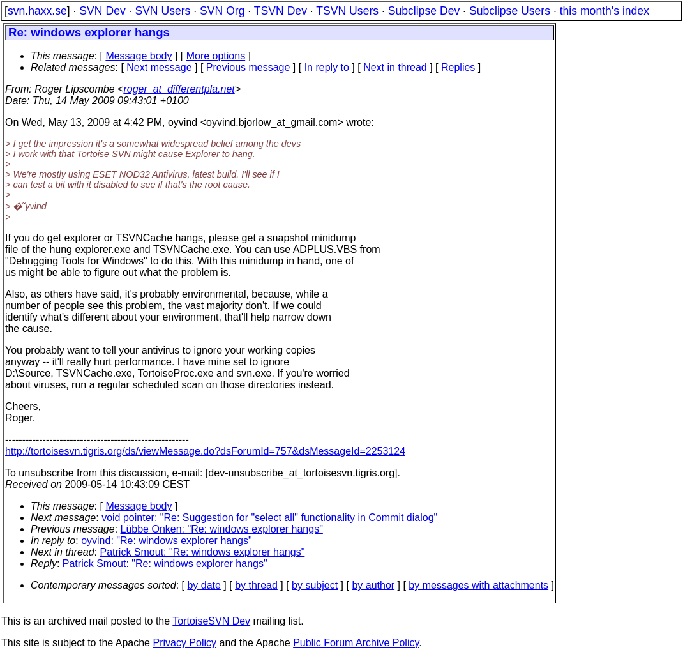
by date (203, 585)
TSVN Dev (280, 10)
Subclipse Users (509, 10)
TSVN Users (347, 10)
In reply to (326, 67)
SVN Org (222, 10)
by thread (256, 585)
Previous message (248, 67)
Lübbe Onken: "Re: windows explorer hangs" (222, 529)
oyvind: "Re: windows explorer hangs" (166, 540)
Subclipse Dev (424, 10)
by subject (315, 585)
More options (216, 55)
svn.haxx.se (37, 10)
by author (373, 585)
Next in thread (395, 67)
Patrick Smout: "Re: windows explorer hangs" (202, 552)
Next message (158, 67)
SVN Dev (102, 10)
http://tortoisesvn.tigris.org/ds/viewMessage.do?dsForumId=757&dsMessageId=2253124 (205, 451)
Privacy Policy (184, 642)
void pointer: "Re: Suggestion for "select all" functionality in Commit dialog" (269, 517)
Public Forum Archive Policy (356, 642)
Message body (138, 55)
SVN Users (162, 10)
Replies (458, 67)
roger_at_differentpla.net (178, 89)
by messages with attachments (478, 585)
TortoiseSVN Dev (211, 621)
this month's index (604, 10)
